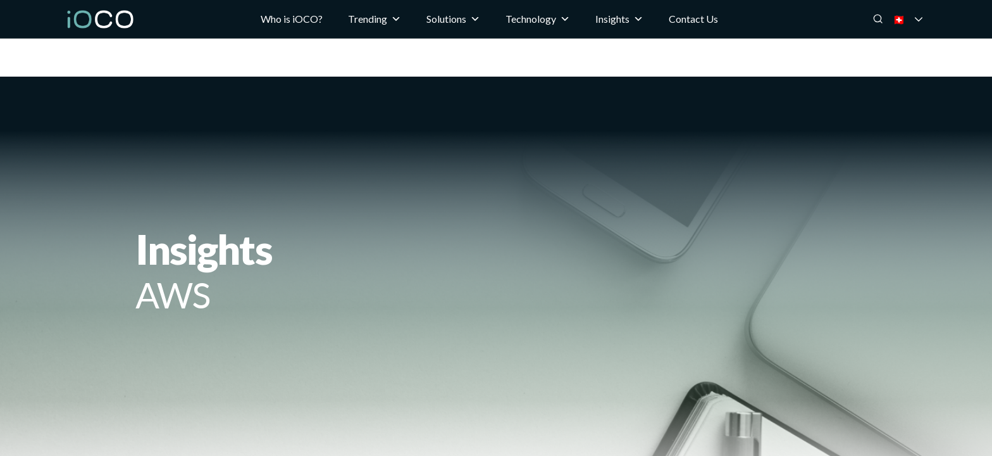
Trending (374, 19)
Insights (619, 19)
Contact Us (693, 19)
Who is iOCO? (292, 19)
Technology (537, 19)
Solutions (453, 19)
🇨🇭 (916, 19)
